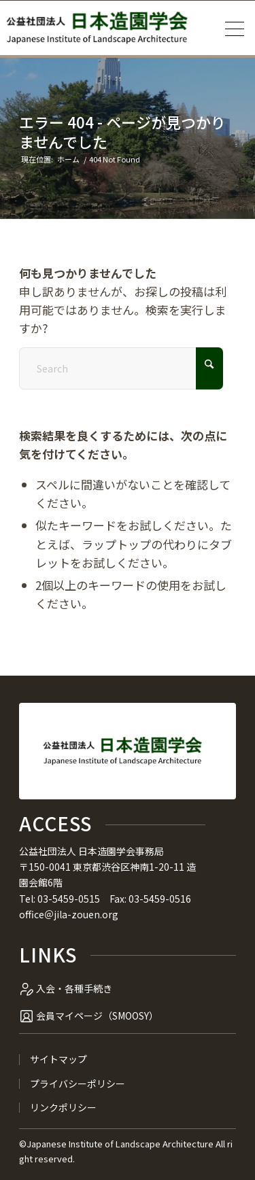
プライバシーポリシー (77, 1084)
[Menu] (230, 28)
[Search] (121, 368)
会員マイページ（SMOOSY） (97, 1015)
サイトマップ (58, 1059)
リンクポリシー (63, 1108)
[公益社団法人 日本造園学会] (96, 28)
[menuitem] (230, 28)
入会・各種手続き (74, 988)
